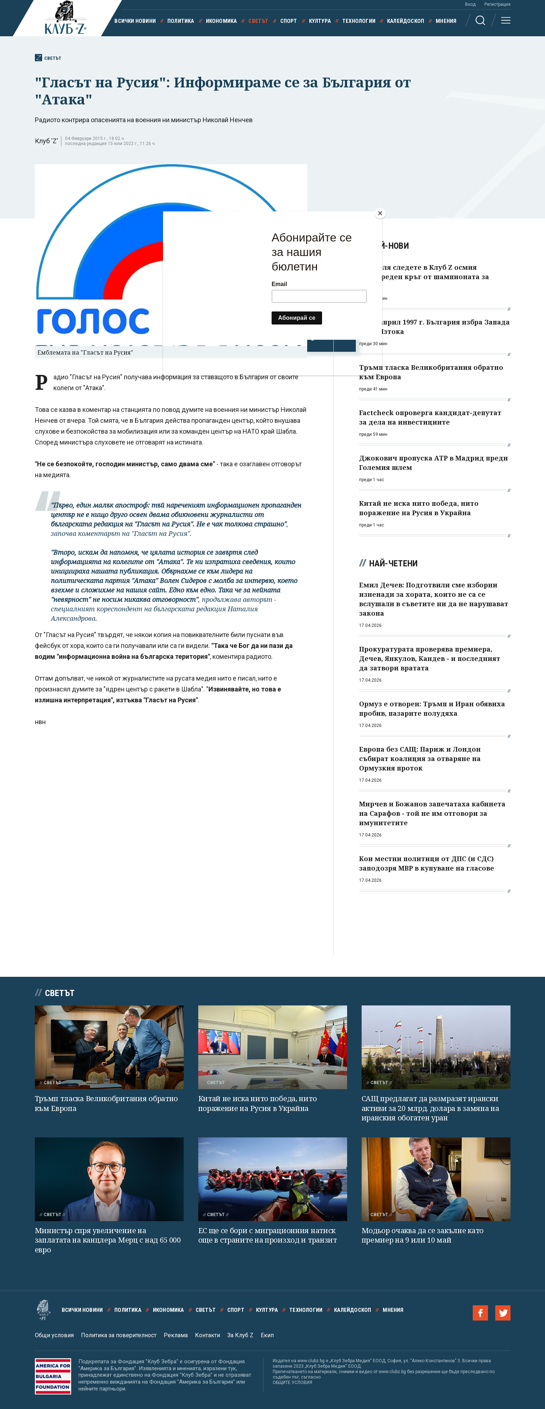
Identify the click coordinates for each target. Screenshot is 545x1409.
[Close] (380, 213)
